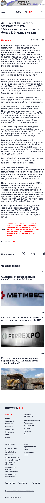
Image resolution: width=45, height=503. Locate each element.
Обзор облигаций (12, 460)
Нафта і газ (9, 429)
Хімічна (27, 434)
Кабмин (18, 226)
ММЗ (34, 233)
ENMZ (9, 226)
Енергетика (9, 426)
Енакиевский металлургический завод (21, 226)
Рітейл (27, 428)
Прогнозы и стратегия (10, 463)
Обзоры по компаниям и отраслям (10, 452)
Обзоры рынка (11, 448)
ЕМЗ (34, 227)
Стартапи (9, 424)
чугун (9, 229)
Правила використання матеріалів (19, 491)
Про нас (35, 483)
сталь (21, 224)
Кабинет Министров (24, 229)
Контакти (10, 483)
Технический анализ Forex (10, 475)
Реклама (22, 483)
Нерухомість (29, 426)
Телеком (27, 431)
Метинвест (11, 224)
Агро (7, 435)
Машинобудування (32, 420)
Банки (7, 437)
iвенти (27, 455)
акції (26, 449)
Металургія (6, 40)
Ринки (7, 418)
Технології (9, 421)
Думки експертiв (28, 415)
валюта (27, 444)
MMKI (38, 229)
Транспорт (28, 423)
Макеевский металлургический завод (21, 232)
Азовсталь (32, 224)
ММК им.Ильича (14, 231)
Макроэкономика (12, 457)
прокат (10, 235)
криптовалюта (30, 447)
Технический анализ (10, 468)
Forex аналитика (11, 472)
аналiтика (10, 444)
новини (8, 414)
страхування (29, 452)
